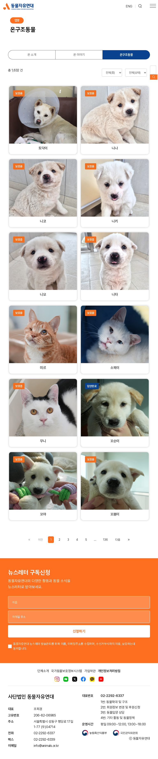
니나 (115, 144)
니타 (115, 290)
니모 (43, 290)
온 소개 (32, 55)
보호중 (18, 89)
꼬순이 (114, 437)
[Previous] (117, 535)
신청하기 (79, 627)
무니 (43, 437)
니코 (43, 217)
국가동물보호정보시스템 (66, 667)
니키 (115, 217)
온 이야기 (79, 55)
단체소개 (43, 667)
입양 (16, 20)
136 (105, 535)
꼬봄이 (114, 510)
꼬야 (43, 510)
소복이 (114, 364)
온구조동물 (126, 54)
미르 (43, 364)
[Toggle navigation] (153, 6)
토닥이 (43, 144)
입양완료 (92, 382)
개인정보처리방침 (109, 667)
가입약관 (90, 667)
